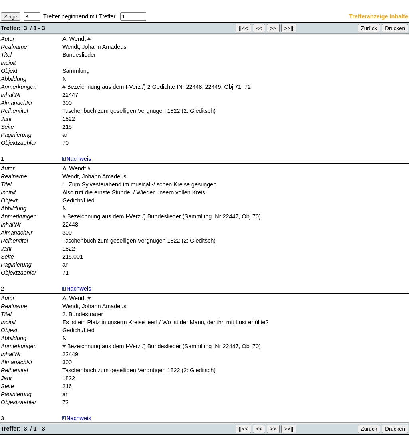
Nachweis (76, 159)
